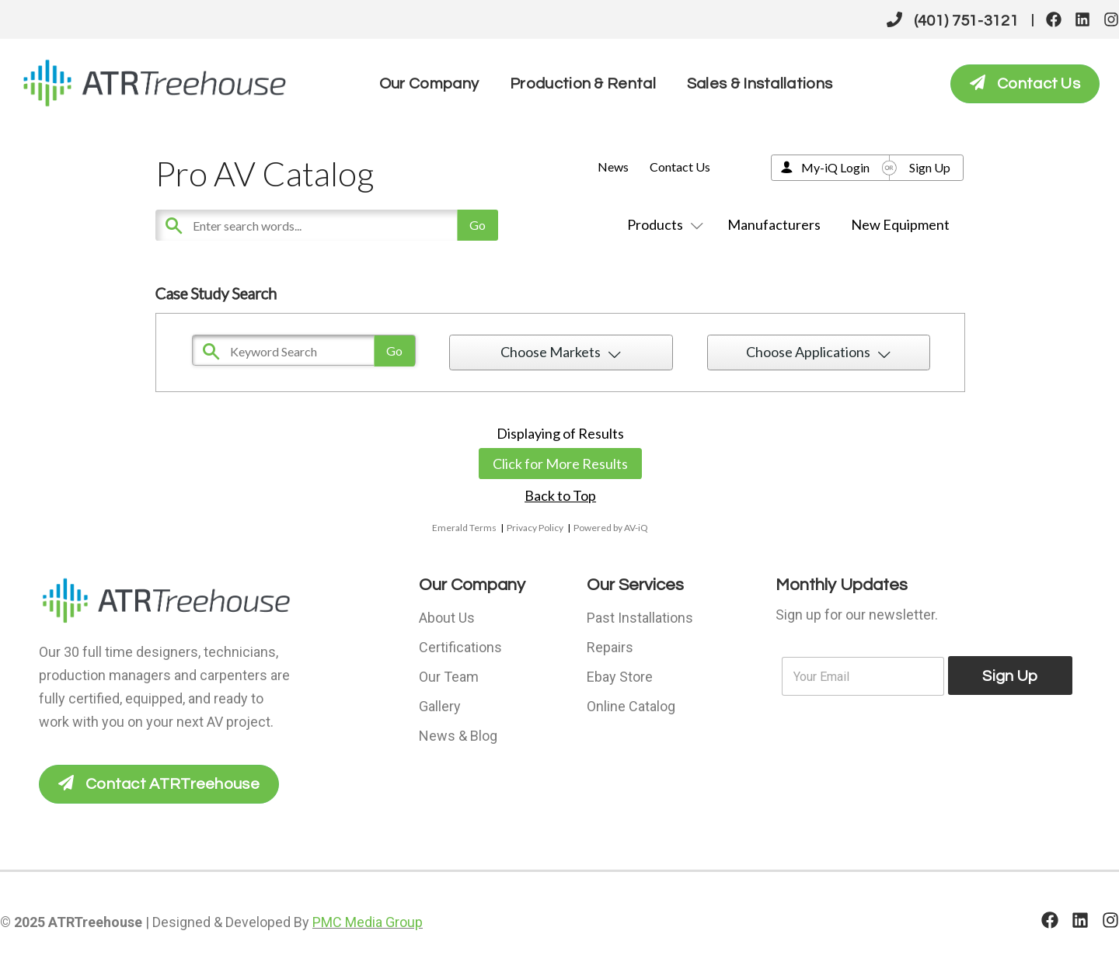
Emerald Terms (464, 527)
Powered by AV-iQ (610, 527)
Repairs (610, 647)
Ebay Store (620, 677)
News (613, 166)
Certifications (460, 647)
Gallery (440, 706)
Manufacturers (774, 224)
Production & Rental (583, 84)
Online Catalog (631, 706)
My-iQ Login (835, 167)
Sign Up (929, 167)
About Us (447, 618)
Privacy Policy (535, 527)
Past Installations (640, 618)
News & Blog (458, 736)
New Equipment (900, 224)
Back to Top (560, 495)
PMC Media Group (367, 922)
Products (662, 224)
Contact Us (680, 166)
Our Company (429, 84)
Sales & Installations (759, 84)
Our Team (449, 677)
